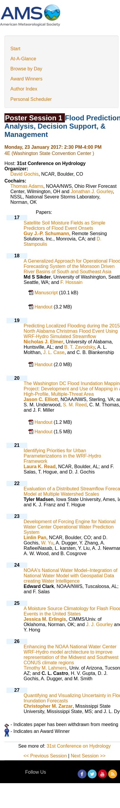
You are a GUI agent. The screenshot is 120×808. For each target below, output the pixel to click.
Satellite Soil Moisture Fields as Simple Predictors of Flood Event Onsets (64, 225)
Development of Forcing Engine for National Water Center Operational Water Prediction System (70, 527)
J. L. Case (54, 352)
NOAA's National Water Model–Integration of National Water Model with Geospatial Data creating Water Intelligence (70, 576)
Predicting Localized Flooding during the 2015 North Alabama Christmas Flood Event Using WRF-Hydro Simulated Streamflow (72, 331)
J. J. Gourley (99, 624)
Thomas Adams (26, 186)
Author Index (23, 88)
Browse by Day (26, 68)
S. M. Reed (75, 404)
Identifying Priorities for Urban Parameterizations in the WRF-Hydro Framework (62, 456)
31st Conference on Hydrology (79, 746)
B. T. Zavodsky (79, 347)
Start (15, 48)
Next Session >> (88, 755)
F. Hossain (71, 282)
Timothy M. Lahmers (45, 667)
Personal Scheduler (31, 99)
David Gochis (24, 174)
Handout (44, 306)
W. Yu (47, 542)
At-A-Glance (23, 58)
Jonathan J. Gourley (92, 191)
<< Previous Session (45, 755)
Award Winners (26, 78)
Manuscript (46, 292)
